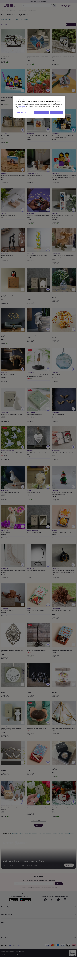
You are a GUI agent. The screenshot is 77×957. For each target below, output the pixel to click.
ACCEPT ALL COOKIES (56, 112)
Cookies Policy (21, 106)
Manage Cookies (20, 112)
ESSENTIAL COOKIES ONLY (41, 112)
